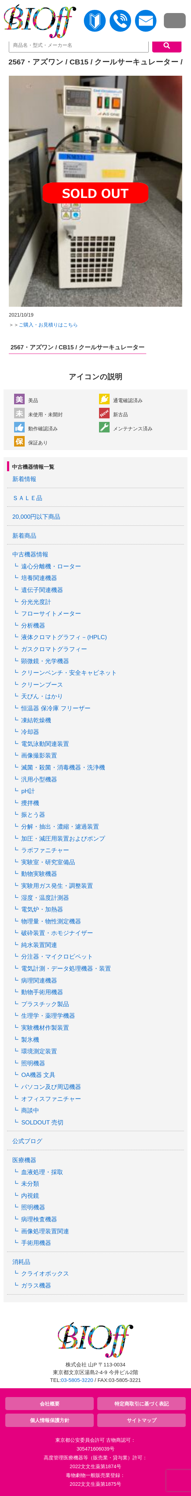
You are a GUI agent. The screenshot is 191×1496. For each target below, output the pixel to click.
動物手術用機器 (42, 992)
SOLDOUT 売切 (42, 1122)
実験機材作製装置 (45, 1027)
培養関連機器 (39, 578)
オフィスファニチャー (51, 1099)
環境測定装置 (39, 1051)
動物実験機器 (39, 874)
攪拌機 (30, 803)
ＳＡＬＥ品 (27, 498)
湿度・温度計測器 (45, 898)
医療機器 (24, 1160)
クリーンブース (42, 684)
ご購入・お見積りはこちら (48, 325)
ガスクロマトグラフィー (54, 649)
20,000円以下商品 (36, 516)
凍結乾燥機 (36, 720)
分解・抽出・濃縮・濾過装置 (60, 826)
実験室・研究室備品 (48, 862)
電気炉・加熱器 (42, 909)
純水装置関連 (39, 945)
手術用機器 (36, 1243)
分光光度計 (36, 602)
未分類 (30, 1183)
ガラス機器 (36, 1285)
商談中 (30, 1110)
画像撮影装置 (39, 755)
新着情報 (24, 479)
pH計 (28, 791)
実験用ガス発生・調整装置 (57, 886)
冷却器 (30, 732)
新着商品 (24, 535)
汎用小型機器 (39, 779)
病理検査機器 (39, 1219)
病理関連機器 (39, 980)
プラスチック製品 (45, 1004)
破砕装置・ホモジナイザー (57, 933)
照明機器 (33, 1063)
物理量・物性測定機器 (51, 921)
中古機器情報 (30, 554)
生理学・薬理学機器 (48, 1015)
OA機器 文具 (38, 1075)
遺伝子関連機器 (42, 590)
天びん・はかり (42, 696)
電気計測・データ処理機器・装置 (66, 968)
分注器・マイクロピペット (57, 956)
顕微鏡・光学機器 (45, 661)
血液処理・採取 (42, 1172)
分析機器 (33, 625)
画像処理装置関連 (45, 1231)
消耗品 (21, 1262)
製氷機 (30, 1039)
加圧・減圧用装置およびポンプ (63, 838)
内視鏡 (30, 1195)
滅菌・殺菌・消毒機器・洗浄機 (63, 767)
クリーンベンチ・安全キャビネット (69, 672)
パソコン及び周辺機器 (51, 1087)
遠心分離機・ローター (51, 566)
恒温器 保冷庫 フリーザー (55, 708)
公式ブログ (27, 1141)
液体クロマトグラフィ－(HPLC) (64, 637)
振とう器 (33, 814)
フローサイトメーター (51, 613)
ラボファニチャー (45, 850)
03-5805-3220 (77, 1380)
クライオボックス (45, 1273)
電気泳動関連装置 (45, 744)
